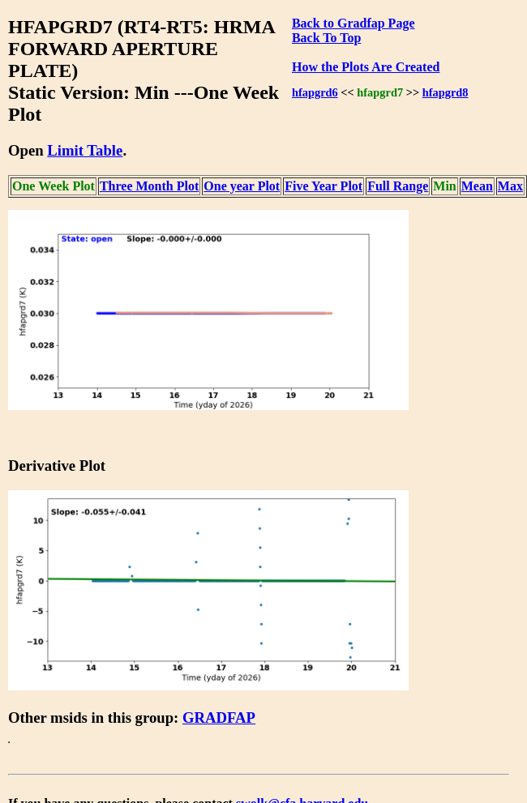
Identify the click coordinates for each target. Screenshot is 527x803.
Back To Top (326, 38)
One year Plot (242, 186)
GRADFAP (218, 717)
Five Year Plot (323, 186)
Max (510, 186)
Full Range (397, 186)
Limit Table (84, 150)
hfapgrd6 (315, 92)
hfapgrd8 (445, 92)
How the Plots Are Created (365, 67)
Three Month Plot (149, 186)
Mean (477, 186)
